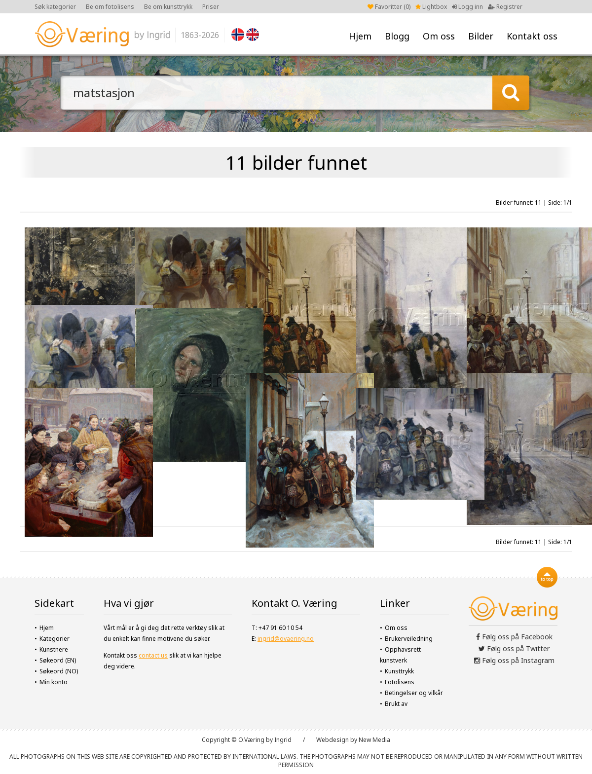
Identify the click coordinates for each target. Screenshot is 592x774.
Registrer (505, 6)
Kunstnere (53, 649)
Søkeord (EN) (57, 660)
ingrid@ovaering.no (286, 638)
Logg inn (467, 6)
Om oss (439, 36)
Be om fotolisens (110, 6)
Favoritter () (389, 6)
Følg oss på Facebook (514, 636)
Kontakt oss (532, 36)
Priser (210, 6)
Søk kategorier (55, 6)
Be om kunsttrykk (168, 6)
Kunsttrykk (399, 671)
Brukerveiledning (409, 638)
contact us (153, 655)
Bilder (480, 36)
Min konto (53, 682)
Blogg (397, 36)
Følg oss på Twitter (514, 648)
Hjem (360, 36)
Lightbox (431, 6)
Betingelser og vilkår (414, 693)
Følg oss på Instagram (514, 660)
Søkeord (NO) (58, 671)
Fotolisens (399, 682)
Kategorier (54, 638)
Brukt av (396, 704)
